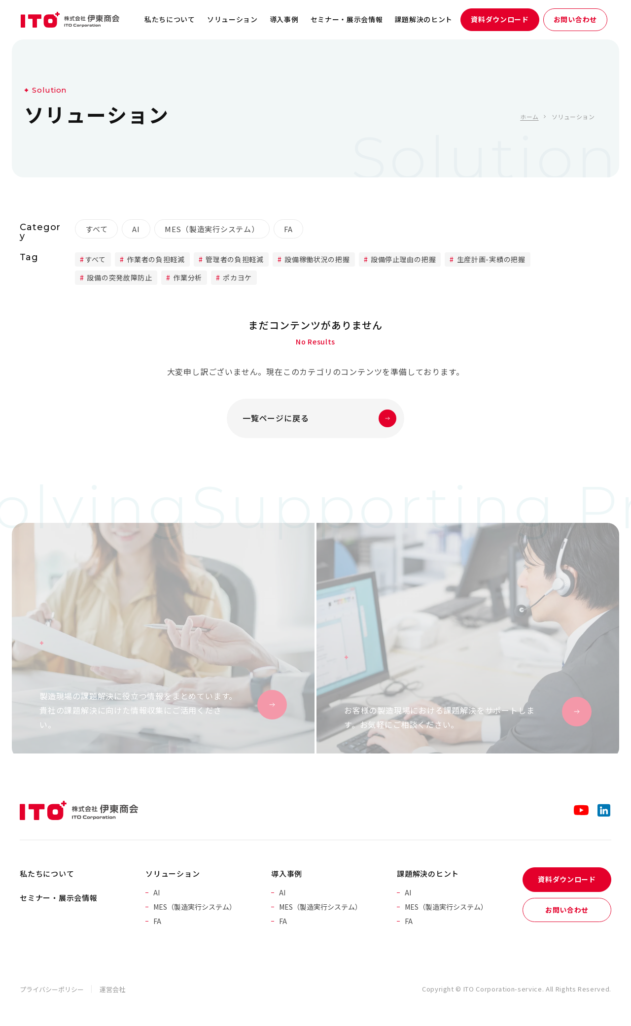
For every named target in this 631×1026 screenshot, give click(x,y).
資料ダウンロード (500, 19)
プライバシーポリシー (52, 989)
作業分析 (186, 277)
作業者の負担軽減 (155, 259)
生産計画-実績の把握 (490, 259)
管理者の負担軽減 (234, 259)
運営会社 (112, 989)
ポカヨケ (236, 277)
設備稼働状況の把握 (316, 259)
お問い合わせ (575, 19)
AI (136, 229)
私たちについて (169, 19)
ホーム (529, 116)
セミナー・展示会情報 (347, 19)
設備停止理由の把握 (402, 259)
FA (288, 229)
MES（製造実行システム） (212, 229)
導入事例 (284, 19)
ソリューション (232, 19)
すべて (96, 229)
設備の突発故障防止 (118, 277)
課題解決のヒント (424, 19)
